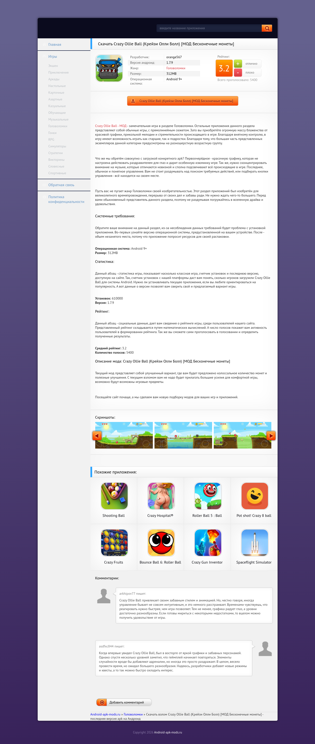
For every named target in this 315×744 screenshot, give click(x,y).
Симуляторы (57, 146)
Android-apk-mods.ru (168, 732)
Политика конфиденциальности (63, 199)
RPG (51, 139)
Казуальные (57, 106)
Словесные (56, 166)
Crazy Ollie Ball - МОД (111, 126)
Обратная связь (58, 184)
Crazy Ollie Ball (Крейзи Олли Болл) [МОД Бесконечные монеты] (186, 101)
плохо (244, 73)
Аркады (53, 79)
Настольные (57, 86)
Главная (51, 44)
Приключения (58, 72)
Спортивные (57, 173)
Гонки (52, 133)
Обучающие (57, 112)
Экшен (53, 65)
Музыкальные (58, 119)
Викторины (56, 159)
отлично (245, 64)
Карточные (56, 92)
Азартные (55, 99)
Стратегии (55, 153)
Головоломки (57, 126)
